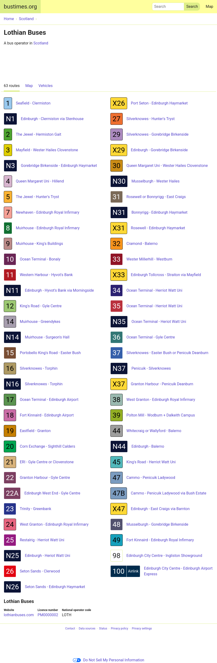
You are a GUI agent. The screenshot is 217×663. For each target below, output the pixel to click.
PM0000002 (48, 615)
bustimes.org (20, 6)
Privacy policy (119, 628)
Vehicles (46, 85)
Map (209, 6)
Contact (70, 628)
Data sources (87, 628)
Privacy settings (142, 628)
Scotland (40, 43)
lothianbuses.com (19, 615)
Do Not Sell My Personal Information (108, 660)
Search (168, 5)
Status (103, 628)
